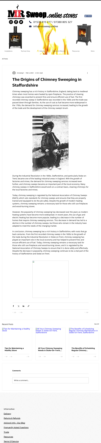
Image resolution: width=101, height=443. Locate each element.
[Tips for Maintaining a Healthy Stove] (17, 336)
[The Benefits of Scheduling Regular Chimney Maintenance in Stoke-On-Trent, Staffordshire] (84, 336)
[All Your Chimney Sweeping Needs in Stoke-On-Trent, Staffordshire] (50, 336)
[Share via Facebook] (13, 306)
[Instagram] (11, 22)
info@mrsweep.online (45, 26)
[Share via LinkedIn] (23, 306)
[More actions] (87, 73)
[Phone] (30, 22)
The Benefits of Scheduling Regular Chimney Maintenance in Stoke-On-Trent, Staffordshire (83, 349)
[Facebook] (16, 22)
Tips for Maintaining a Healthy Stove (14, 349)
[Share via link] (28, 306)
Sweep (36, 14)
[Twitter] (21, 22)
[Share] (88, 16)
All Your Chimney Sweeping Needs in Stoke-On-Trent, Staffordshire (50, 349)
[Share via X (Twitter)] (18, 306)
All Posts (5, 59)
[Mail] (30, 26)
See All (96, 324)
